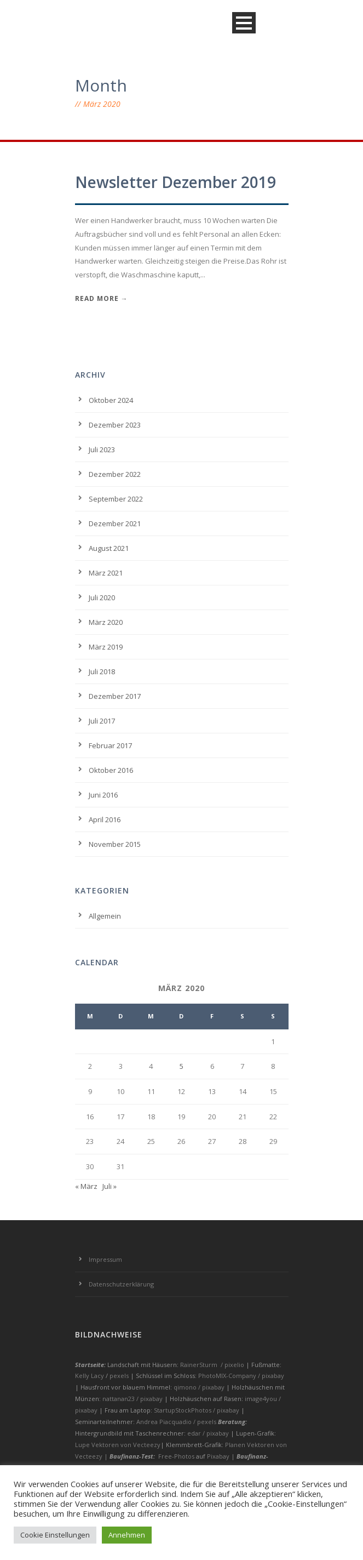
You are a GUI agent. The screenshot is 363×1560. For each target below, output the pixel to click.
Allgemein (105, 916)
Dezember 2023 (115, 425)
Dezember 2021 (115, 523)
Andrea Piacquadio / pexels (177, 1421)
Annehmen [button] (126, 1535)
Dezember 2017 (115, 696)
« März (86, 1186)
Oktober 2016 (111, 770)
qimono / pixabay (200, 1387)
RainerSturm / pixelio (212, 1364)
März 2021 (106, 573)
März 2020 (106, 622)
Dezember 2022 (115, 474)
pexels (120, 1375)
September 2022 (116, 499)
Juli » (109, 1186)
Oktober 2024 (111, 400)
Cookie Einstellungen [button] (55, 1535)
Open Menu (244, 22)
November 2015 (115, 844)
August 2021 (109, 548)
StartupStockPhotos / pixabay (197, 1410)
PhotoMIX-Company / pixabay (241, 1375)
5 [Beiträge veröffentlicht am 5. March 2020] (181, 1066)
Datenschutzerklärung (121, 1284)
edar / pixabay (209, 1433)
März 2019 (106, 647)
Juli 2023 (102, 449)
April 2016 (104, 819)
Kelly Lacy (90, 1375)
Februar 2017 (110, 745)
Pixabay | (222, 1456)
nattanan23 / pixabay (133, 1398)
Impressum (105, 1259)
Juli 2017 (102, 721)
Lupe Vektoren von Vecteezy (117, 1445)
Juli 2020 (102, 597)
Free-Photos (176, 1456)
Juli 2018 (102, 671)
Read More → (101, 298)
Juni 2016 (103, 795)
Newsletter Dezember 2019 (175, 182)
